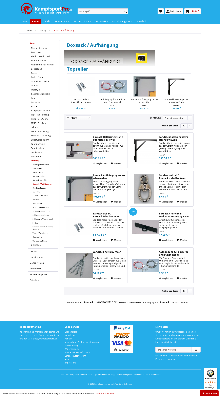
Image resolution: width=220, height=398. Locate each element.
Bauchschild (37, 168)
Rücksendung (71, 345)
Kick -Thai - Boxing (40, 114)
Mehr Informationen (105, 393)
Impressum (70, 362)
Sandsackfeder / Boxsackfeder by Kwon (81, 101)
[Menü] (215, 369)
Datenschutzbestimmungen (181, 355)
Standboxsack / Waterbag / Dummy (43, 228)
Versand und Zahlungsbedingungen (82, 342)
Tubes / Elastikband (40, 233)
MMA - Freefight (38, 123)
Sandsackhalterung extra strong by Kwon (176, 101)
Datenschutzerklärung (75, 355)
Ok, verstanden (209, 393)
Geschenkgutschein (40, 93)
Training (35, 160)
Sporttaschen (37, 148)
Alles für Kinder (38, 60)
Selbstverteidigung (40, 139)
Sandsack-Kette (134, 302)
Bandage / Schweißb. (41, 164)
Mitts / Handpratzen (40, 207)
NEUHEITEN (35, 268)
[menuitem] (103, 11)
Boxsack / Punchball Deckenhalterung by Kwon (174, 215)
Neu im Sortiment (39, 48)
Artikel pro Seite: (170, 125)
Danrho (33, 251)
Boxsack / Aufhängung (42, 184)
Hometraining (36, 257)
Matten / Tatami (37, 262)
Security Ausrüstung (41, 135)
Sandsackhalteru (180, 302)
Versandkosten (104, 374)
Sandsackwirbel (75, 302)
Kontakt (68, 338)
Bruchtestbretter (39, 188)
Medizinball (37, 203)
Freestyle (35, 89)
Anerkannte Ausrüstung (42, 64)
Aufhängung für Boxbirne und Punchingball (113, 101)
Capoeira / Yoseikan (40, 81)
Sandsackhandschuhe (41, 211)
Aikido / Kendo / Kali (41, 56)
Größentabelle (72, 331)
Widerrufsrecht (72, 349)
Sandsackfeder (106, 302)
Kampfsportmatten (40, 195)
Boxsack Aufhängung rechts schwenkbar (144, 101)
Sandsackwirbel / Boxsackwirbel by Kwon (172, 177)
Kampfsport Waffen (40, 110)
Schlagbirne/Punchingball (43, 219)
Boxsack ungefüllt (40, 180)
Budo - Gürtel (37, 77)
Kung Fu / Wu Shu (39, 119)
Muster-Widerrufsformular (78, 352)
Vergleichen (100, 163)
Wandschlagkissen (40, 241)
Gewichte (36, 192)
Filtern (72, 118)
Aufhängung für (151, 302)
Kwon (32, 43)
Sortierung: (155, 117)
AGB (67, 359)
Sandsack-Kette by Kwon (107, 251)
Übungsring (37, 237)
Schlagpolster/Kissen (41, 215)
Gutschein (34, 280)
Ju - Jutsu (35, 102)
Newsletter (70, 335)
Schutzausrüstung (40, 131)
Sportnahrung (38, 144)
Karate (34, 106)
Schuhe (34, 127)
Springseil (36, 223)
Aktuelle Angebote (38, 274)
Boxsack (89, 302)
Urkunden (36, 245)
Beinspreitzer (38, 172)
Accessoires (36, 52)
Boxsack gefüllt (39, 176)
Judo (33, 98)
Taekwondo (36, 156)
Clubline (35, 85)
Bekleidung (36, 68)
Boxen (34, 73)
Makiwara (36, 199)
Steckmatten (37, 152)
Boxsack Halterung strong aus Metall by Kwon (108, 138)
